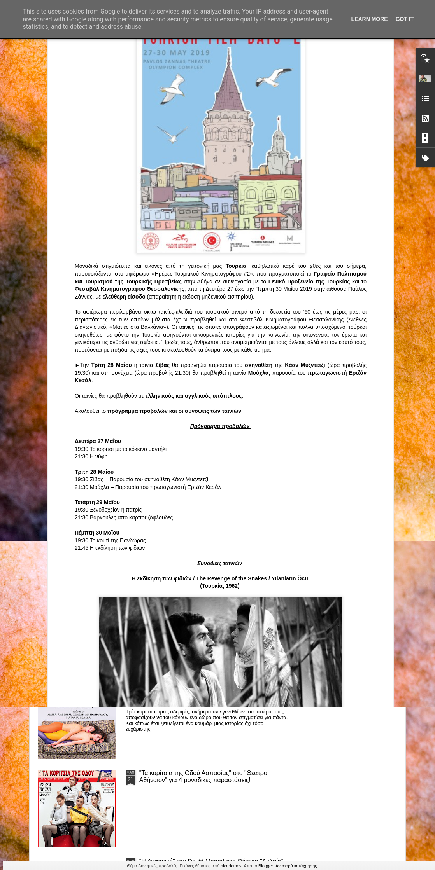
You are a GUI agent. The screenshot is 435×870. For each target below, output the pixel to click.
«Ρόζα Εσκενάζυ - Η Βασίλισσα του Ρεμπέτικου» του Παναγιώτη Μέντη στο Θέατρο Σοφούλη (266, 368)
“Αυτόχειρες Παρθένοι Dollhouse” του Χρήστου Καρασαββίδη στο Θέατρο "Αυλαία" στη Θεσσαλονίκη (212, 688)
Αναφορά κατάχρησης (296, 865)
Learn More (369, 19)
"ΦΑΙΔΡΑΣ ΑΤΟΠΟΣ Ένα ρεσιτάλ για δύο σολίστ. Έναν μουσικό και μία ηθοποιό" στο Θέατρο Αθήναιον (174, 368)
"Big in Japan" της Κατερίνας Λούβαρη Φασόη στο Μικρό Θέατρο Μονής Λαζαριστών (355, 368)
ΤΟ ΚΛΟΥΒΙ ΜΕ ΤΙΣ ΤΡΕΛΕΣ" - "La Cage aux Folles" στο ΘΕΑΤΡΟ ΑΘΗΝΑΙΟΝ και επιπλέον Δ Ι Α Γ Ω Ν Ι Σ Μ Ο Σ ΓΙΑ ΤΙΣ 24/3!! (213, 603)
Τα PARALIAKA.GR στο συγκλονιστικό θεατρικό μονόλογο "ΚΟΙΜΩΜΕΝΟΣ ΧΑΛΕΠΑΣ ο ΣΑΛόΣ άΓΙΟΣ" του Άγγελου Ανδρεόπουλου (204, 427)
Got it (405, 19)
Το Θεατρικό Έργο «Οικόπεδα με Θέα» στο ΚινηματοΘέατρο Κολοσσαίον (80, 365)
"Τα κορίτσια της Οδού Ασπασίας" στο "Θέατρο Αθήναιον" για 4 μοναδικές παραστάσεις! (203, 776)
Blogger (265, 865)
